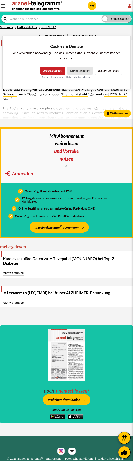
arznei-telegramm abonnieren (57, 227)
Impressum (53, 458)
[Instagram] (61, 451)
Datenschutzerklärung (79, 458)
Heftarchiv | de (27, 27)
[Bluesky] (72, 451)
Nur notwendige (80, 70)
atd (92, 6)
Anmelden (19, 173)
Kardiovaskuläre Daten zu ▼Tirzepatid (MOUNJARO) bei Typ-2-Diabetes (59, 261)
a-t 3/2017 (48, 27)
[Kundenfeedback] (124, 452)
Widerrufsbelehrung (111, 458)
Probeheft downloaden (64, 400)
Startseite (6, 27)
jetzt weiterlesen (13, 272)
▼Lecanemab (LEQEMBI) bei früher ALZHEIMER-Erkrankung (56, 292)
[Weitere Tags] (124, 438)
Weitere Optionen (108, 70)
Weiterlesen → (117, 113)
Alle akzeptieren (52, 70)
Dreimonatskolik (75, 94)
